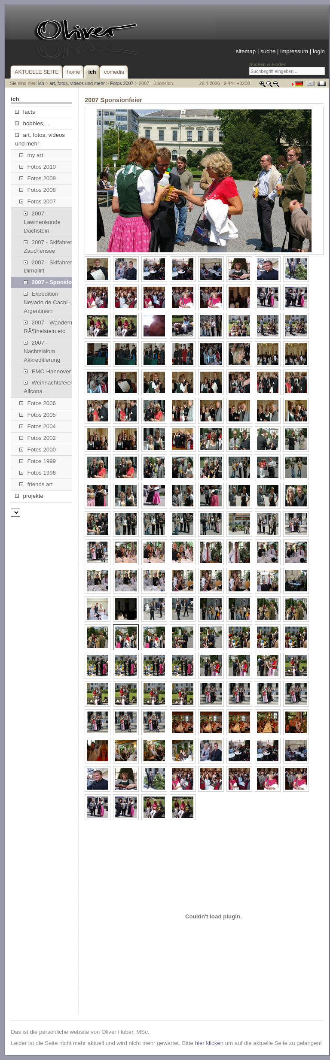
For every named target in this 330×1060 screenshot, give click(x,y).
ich (41, 83)
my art (31, 155)
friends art (35, 484)
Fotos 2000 (37, 449)
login (319, 51)
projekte (29, 496)
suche (267, 51)
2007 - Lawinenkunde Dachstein (42, 222)
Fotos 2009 (37, 178)
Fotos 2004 (37, 426)
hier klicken (209, 1043)
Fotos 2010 (37, 167)
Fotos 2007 (121, 83)
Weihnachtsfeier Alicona (48, 386)
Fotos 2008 (37, 190)
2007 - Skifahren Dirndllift (48, 266)
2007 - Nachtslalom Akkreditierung (42, 351)
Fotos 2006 (37, 403)
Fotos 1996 (37, 472)
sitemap (246, 51)
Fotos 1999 (37, 461)
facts (25, 112)
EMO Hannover (47, 371)
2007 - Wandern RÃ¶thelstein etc (48, 326)
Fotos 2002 (37, 438)
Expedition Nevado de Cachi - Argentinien (47, 302)
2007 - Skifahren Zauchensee (48, 246)
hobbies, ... (33, 123)
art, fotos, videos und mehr (77, 83)
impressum (294, 51)
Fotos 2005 (37, 415)
